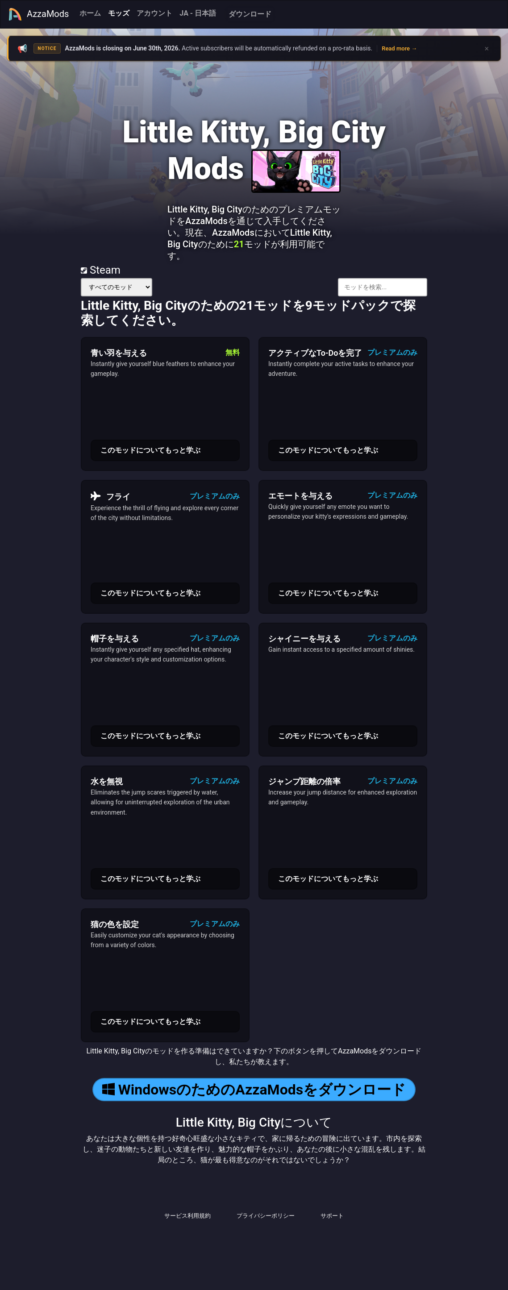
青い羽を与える (119, 353)
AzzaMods (38, 14)
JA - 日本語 (197, 13)
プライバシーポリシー (266, 1215)
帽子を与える (115, 638)
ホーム (90, 13)
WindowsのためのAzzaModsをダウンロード (254, 1089)
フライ (110, 496)
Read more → (399, 48)
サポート (332, 1215)
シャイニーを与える (304, 638)
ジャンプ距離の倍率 (304, 781)
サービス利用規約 (187, 1215)
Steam (101, 270)
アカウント (154, 13)
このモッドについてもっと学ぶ (150, 450)
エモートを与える (300, 495)
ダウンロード (250, 14)
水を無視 (107, 781)
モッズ (118, 13)
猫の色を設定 (115, 924)
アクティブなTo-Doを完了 (315, 353)
